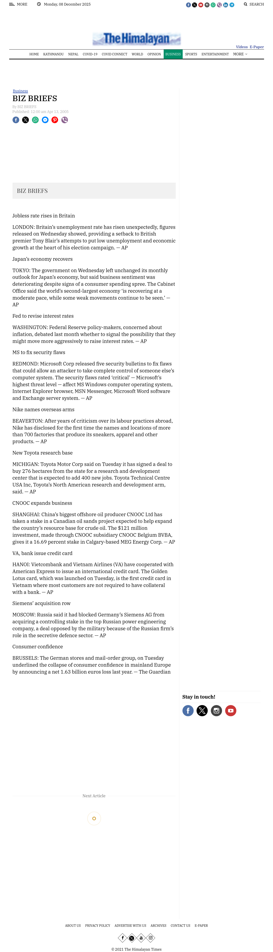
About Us (73, 926)
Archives (158, 926)
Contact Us (180, 926)
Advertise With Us (130, 926)
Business (20, 91)
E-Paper (257, 47)
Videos (242, 47)
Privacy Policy (97, 926)
